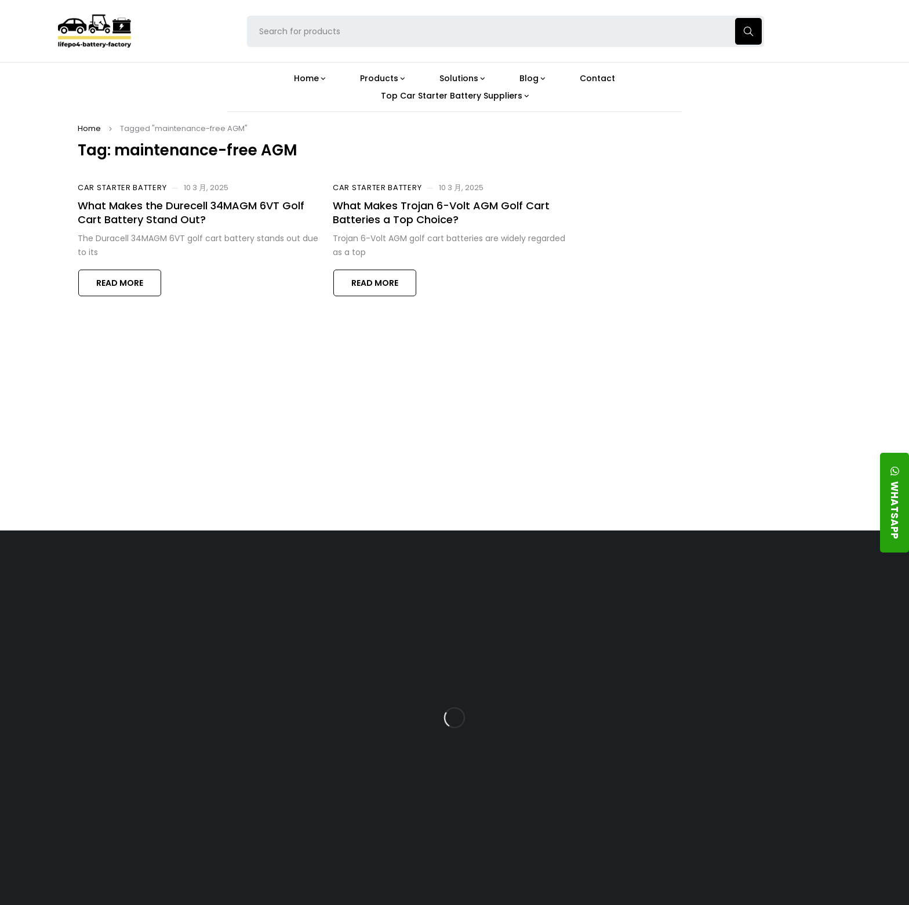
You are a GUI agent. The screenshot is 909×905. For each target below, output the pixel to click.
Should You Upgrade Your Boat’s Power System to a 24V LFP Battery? (551, 787)
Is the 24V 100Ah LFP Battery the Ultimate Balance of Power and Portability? (553, 615)
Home (89, 128)
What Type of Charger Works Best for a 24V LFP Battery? (548, 656)
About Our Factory (299, 581)
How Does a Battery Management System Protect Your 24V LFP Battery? (543, 701)
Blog (512, 581)
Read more (119, 283)
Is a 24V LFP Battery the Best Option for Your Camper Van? (554, 827)
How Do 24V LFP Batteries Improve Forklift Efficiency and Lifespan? (550, 746)
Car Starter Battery (122, 188)
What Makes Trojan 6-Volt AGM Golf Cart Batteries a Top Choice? (441, 212)
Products (401, 581)
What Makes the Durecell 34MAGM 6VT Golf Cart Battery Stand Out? (191, 212)
